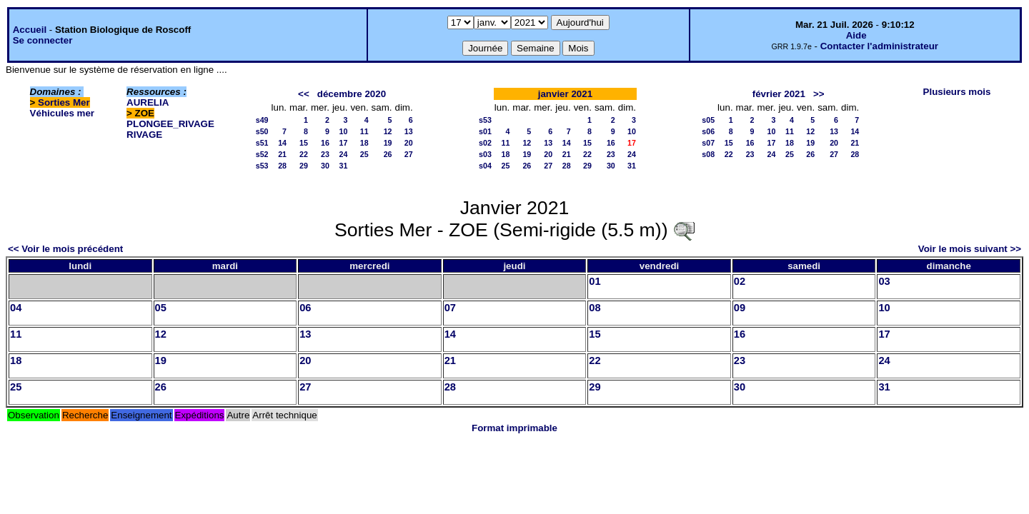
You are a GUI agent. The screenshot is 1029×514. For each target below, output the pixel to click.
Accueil (29, 29)
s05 (708, 120)
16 (325, 142)
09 (739, 307)
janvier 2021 (565, 94)
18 (364, 142)
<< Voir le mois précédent (65, 248)
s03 (485, 154)
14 (282, 142)
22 (303, 154)
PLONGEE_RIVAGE (170, 124)
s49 (262, 120)
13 (408, 131)
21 (282, 154)
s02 (485, 142)
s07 (708, 142)
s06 (708, 131)
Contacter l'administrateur (879, 46)
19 (388, 142)
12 (388, 131)
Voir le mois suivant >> (969, 248)
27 (408, 154)
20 (408, 142)
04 (15, 307)
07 (450, 307)
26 (388, 154)
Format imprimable (514, 428)
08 (594, 307)
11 (364, 131)
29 (303, 165)
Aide (856, 35)
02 (739, 281)
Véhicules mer (62, 113)
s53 (262, 165)
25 (364, 154)
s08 (708, 154)
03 (884, 281)
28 (282, 165)
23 (325, 154)
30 (325, 165)
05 (160, 307)
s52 (262, 154)
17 (343, 142)
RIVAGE (144, 134)
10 (343, 131)
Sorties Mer (64, 102)
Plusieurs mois (957, 91)
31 (343, 165)
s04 (485, 165)
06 (305, 307)
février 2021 (778, 94)
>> (819, 94)
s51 (262, 142)
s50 (262, 131)
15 (303, 142)
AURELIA (147, 102)
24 (343, 154)
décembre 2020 (351, 94)
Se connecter (43, 40)
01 (594, 281)
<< (303, 94)
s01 (485, 131)
